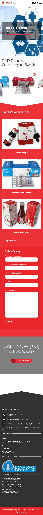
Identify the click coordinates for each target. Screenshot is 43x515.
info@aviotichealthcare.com (17, 419)
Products (7, 449)
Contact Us (8, 452)
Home (5, 438)
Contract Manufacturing (16, 442)
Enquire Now (10, 241)
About (5, 445)
